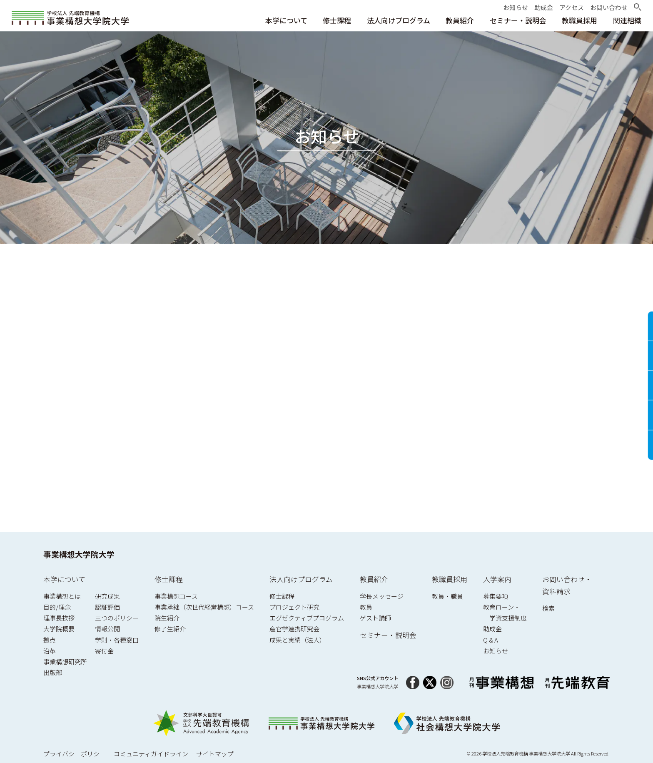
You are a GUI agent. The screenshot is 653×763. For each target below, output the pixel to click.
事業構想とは (62, 596)
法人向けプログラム (301, 579)
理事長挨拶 (59, 617)
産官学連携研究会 (294, 628)
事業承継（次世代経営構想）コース (204, 607)
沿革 (49, 650)
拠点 (49, 639)
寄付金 (104, 650)
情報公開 (107, 628)
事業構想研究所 (65, 661)
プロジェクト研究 (294, 607)
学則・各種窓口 (117, 639)
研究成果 (107, 596)
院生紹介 (167, 617)
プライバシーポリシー (74, 753)
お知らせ (495, 650)
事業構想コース (176, 596)
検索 (548, 608)
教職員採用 (449, 579)
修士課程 (169, 579)
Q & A (490, 639)
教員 (366, 607)
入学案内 (497, 579)
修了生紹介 (170, 628)
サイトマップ (215, 753)
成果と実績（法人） (297, 639)
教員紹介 (374, 579)
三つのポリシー (117, 617)
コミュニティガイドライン (151, 753)
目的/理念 (57, 607)
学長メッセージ (382, 596)
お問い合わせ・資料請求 (567, 585)
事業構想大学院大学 (79, 554)
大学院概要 (59, 628)
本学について (64, 579)
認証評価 (107, 607)
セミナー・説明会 (388, 635)
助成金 (492, 628)
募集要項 (495, 596)
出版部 (52, 672)
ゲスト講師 (375, 617)
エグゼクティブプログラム (306, 617)
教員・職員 (447, 596)
